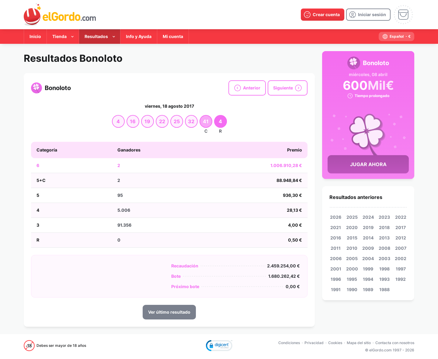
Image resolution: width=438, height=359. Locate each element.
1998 (384, 268)
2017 (400, 227)
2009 (368, 248)
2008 (384, 248)
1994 (368, 279)
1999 (368, 268)
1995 (352, 279)
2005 (352, 258)
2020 (352, 227)
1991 (336, 289)
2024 (368, 217)
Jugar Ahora (368, 164)
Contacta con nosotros (394, 342)
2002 (400, 258)
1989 (368, 289)
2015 (352, 237)
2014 (368, 237)
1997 (401, 268)
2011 (336, 248)
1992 (400, 279)
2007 (400, 248)
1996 (336, 279)
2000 (352, 268)
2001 (335, 268)
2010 (351, 248)
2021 (335, 227)
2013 (384, 237)
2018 (384, 227)
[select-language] (396, 36)
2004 (368, 258)
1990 (352, 289)
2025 (352, 217)
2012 (400, 237)
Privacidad (314, 342)
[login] (368, 15)
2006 (336, 258)
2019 (368, 227)
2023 (384, 217)
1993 (384, 279)
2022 (400, 217)
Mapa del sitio (359, 342)
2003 (384, 258)
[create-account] (322, 15)
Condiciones (289, 342)
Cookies (335, 342)
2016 (335, 237)
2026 (335, 217)
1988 (384, 289)
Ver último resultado (169, 312)
